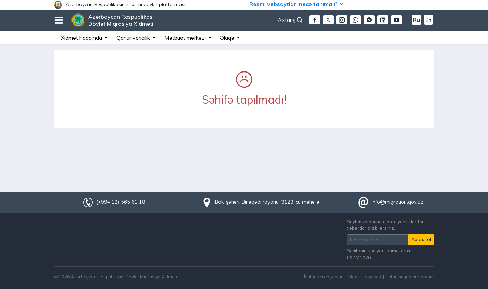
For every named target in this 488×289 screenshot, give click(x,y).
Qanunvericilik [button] (133, 37)
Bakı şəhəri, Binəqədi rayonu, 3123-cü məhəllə (267, 202)
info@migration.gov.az (397, 202)
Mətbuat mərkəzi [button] (185, 37)
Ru (416, 19)
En (428, 19)
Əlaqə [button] (228, 37)
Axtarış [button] (290, 19)
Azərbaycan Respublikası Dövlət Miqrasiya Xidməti (121, 20)
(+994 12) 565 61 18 (120, 202)
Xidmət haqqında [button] (82, 37)
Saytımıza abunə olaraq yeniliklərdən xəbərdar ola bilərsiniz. (386, 225)
